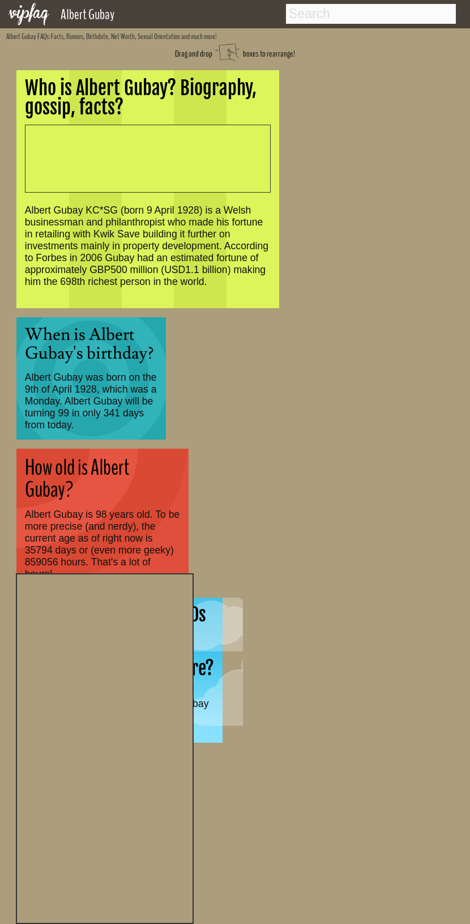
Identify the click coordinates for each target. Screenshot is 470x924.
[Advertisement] (105, 747)
